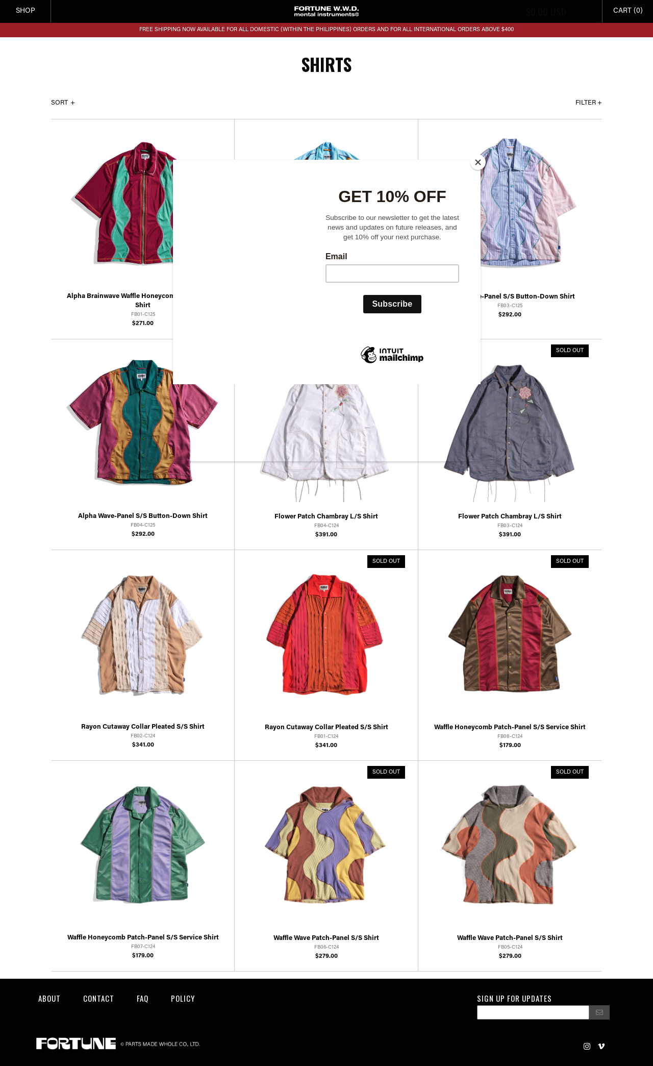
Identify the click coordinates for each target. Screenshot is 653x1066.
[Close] (478, 162)
